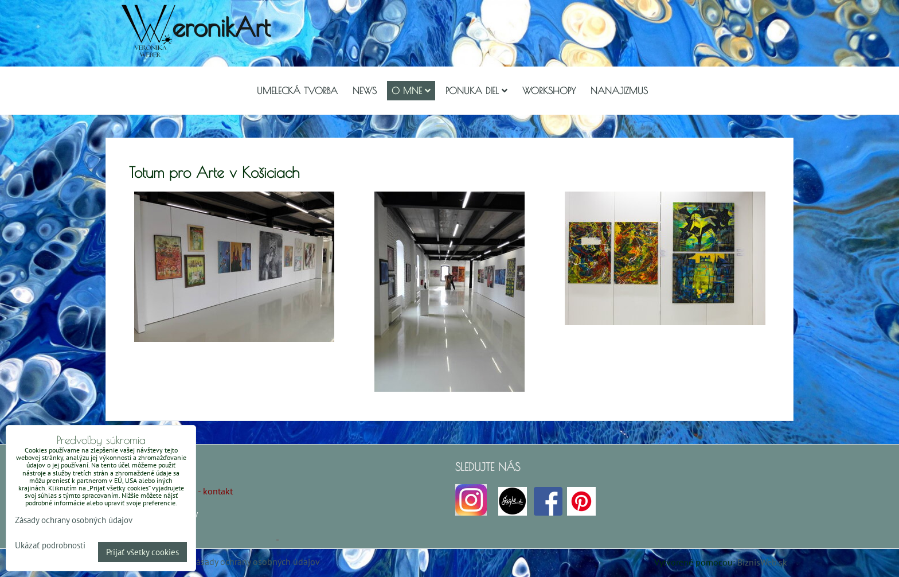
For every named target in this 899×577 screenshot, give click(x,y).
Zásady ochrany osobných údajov (255, 561)
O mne (411, 90)
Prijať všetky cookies (142, 552)
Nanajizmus (619, 90)
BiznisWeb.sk (762, 562)
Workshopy (549, 90)
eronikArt (221, 26)
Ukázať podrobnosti (50, 546)
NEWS (365, 90)
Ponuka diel (476, 90)
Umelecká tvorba (297, 90)
